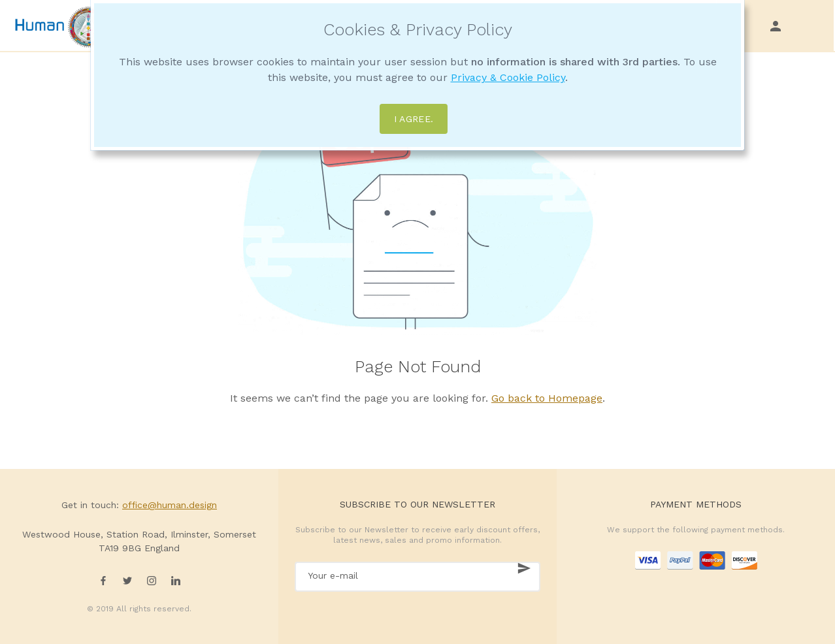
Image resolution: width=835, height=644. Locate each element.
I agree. (414, 119)
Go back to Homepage (546, 398)
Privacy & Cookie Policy (508, 77)
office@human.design (169, 505)
